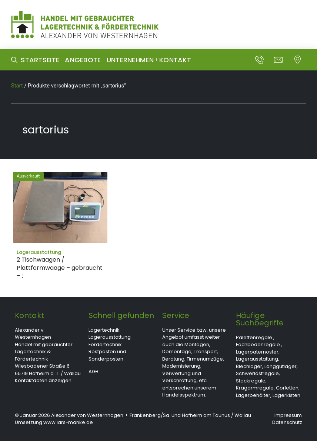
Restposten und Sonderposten (107, 355)
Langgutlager (280, 366)
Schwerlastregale (257, 373)
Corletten (287, 387)
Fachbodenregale (258, 344)
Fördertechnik (105, 344)
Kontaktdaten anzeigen (43, 380)
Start (17, 85)
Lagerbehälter (253, 395)
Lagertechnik (104, 330)
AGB (94, 371)
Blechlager (249, 366)
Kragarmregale (255, 387)
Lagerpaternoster (257, 351)
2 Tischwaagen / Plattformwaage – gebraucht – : (60, 267)
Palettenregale (254, 337)
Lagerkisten (286, 395)
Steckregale (251, 380)
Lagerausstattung (110, 337)
